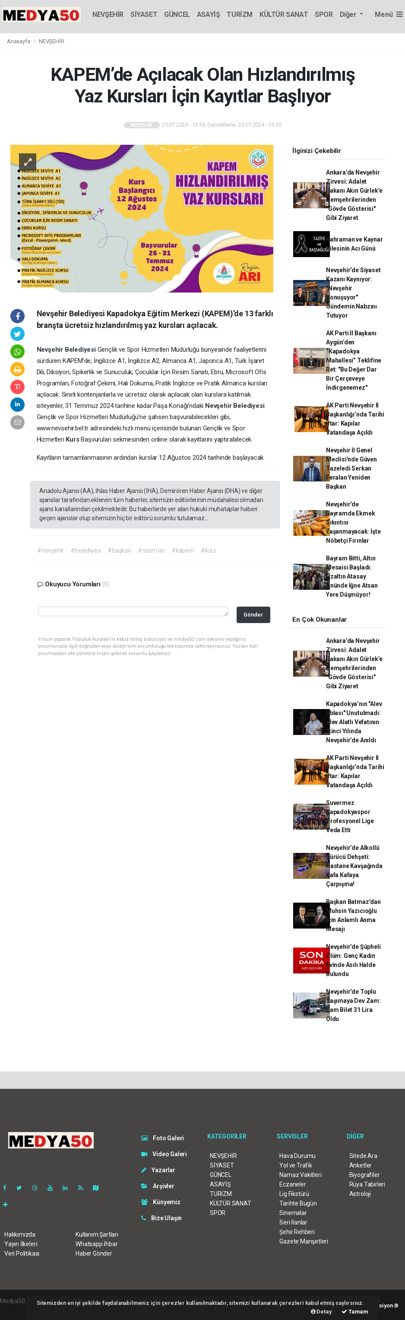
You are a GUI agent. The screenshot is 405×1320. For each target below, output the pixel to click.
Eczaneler (292, 1184)
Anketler (360, 1165)
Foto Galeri (162, 1138)
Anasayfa (19, 41)
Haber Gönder (94, 1253)
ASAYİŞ (208, 14)
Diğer (349, 14)
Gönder (253, 614)
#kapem (182, 550)
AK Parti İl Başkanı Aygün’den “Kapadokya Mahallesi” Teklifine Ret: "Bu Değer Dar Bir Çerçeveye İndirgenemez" (353, 360)
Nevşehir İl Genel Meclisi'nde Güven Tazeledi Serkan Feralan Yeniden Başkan (351, 468)
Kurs (73, 439)
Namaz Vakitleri (300, 1174)
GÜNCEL (177, 14)
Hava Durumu (297, 1155)
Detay (321, 1311)
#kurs (208, 550)
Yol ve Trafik (295, 1165)
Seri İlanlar (293, 1222)
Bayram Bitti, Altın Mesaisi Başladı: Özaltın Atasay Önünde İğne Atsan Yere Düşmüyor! (352, 576)
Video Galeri (164, 1154)
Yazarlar (158, 1170)
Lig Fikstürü (294, 1193)
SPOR (323, 14)
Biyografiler (364, 1174)
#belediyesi (85, 550)
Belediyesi (81, 349)
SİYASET (143, 14)
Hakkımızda (19, 1234)
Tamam (355, 1311)
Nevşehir (51, 349)
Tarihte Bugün (298, 1203)
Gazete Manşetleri (303, 1241)
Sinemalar (293, 1212)
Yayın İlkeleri (20, 1243)
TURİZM (240, 14)
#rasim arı (151, 550)
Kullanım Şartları (97, 1234)
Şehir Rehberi (297, 1231)
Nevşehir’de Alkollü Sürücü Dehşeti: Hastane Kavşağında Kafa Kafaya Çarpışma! (354, 865)
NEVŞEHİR (107, 14)
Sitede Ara (363, 1155)
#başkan (119, 550)
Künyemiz (160, 1202)
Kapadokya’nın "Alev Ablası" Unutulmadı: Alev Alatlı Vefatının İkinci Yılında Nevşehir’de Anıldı (354, 722)
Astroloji (360, 1193)
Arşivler (157, 1186)
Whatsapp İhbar (96, 1243)
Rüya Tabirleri (367, 1184)
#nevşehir (50, 550)
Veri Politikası (21, 1253)
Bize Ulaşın (161, 1218)
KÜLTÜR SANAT (283, 14)
